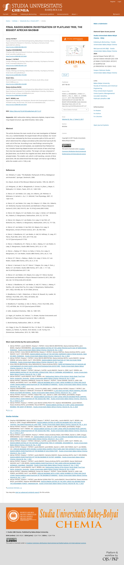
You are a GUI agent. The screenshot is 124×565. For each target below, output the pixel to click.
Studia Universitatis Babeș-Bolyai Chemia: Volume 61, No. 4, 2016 (41, 439)
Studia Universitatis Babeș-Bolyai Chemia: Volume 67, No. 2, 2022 (56, 465)
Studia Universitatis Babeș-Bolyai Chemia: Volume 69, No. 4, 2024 (52, 378)
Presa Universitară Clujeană (103, 91)
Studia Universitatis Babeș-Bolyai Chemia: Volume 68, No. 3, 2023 (61, 483)
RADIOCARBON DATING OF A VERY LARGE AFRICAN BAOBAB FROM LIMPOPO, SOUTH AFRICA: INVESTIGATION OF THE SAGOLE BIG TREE (48, 398)
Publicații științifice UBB (102, 98)
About (74, 14)
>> (12, 410)
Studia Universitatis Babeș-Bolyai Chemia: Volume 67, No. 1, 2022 (40, 362)
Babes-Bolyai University (102, 83)
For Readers (97, 110)
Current (5, 14)
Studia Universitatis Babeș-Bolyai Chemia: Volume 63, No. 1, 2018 (54, 393)
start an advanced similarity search (27, 492)
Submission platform (47, 14)
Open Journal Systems (101, 125)
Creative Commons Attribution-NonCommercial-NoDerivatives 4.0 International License (74, 151)
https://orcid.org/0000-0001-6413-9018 (16, 104)
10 (18, 488)
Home (8, 21)
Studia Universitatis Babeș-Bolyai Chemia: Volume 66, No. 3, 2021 (40, 350)
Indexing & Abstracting (28, 14)
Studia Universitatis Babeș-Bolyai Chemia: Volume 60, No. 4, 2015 (64, 424)
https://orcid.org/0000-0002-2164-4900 (16, 84)
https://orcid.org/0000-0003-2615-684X (16, 95)
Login (119, 1)
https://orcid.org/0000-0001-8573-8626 (16, 56)
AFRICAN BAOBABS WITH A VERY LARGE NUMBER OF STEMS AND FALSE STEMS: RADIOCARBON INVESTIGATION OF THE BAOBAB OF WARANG (48, 383)
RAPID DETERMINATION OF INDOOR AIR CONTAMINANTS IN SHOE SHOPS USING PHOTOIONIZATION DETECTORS (48, 365)
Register (112, 1)
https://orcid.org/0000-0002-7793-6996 (16, 75)
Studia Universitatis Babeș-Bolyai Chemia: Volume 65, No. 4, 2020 (55, 407)
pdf (66, 75)
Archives (14, 14)
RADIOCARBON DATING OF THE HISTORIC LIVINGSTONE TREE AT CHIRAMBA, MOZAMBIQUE (41, 372)
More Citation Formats (70, 110)
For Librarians (98, 116)
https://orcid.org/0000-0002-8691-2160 (16, 65)
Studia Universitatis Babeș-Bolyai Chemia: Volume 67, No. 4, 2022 (47, 356)
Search (116, 14)
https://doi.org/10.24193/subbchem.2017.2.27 (25, 111)
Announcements (62, 14)
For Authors (97, 113)
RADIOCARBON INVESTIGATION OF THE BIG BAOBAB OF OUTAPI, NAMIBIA (35, 457)
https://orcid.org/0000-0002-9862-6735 (16, 47)
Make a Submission (100, 24)
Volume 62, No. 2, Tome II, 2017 (29, 21)
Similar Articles (12, 416)
